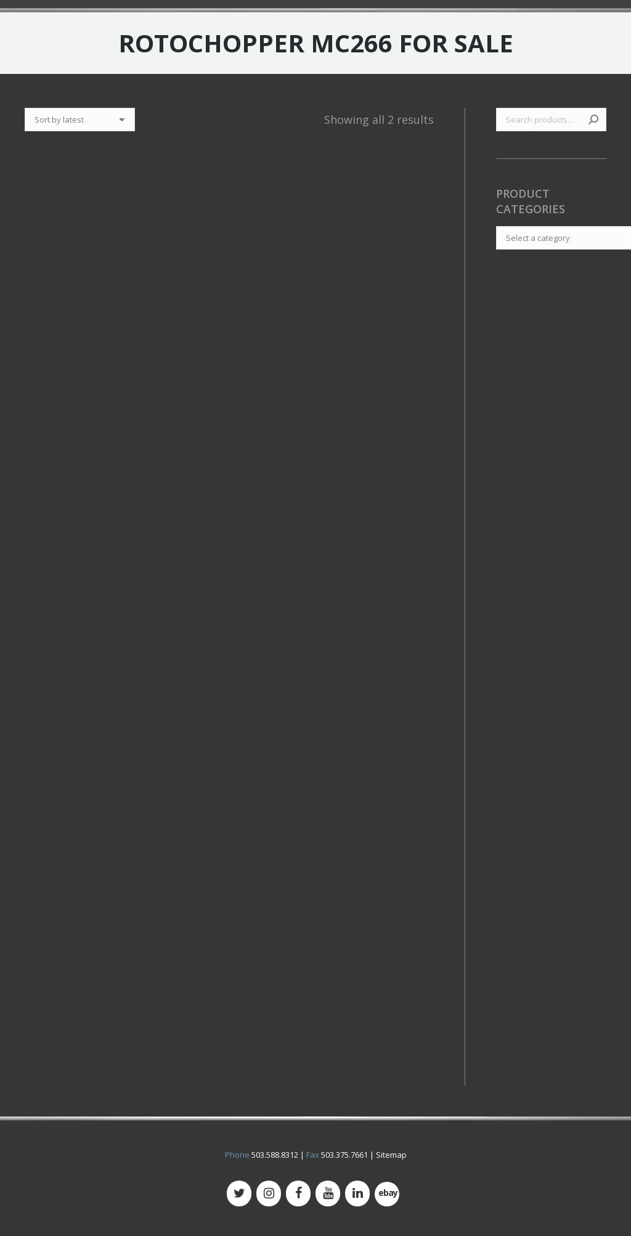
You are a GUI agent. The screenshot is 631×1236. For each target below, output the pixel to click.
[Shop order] (80, 119)
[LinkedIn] (357, 1193)
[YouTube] (328, 1193)
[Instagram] (268, 1193)
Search (593, 119)
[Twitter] (239, 1193)
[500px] (387, 1194)
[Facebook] (298, 1193)
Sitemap (391, 1154)
